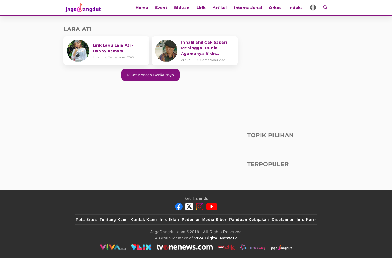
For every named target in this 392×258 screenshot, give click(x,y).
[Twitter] (189, 206)
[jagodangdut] (281, 247)
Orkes (276, 7)
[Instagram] (199, 206)
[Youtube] (211, 206)
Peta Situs (86, 219)
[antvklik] (226, 247)
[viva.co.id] (112, 247)
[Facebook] (179, 206)
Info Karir (306, 219)
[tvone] (184, 247)
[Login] (314, 7)
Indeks (297, 7)
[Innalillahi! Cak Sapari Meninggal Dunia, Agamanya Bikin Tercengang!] (195, 50)
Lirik (202, 7)
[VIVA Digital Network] (215, 238)
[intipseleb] (252, 247)
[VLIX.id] (141, 247)
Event (163, 7)
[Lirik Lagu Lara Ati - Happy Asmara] (106, 50)
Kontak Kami (144, 219)
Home (143, 7)
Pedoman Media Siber (204, 219)
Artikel (221, 7)
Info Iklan (169, 219)
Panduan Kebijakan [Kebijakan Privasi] (249, 219)
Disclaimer (283, 219)
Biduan (183, 7)
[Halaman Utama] (83, 7)
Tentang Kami (114, 219)
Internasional (249, 7)
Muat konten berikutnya (150, 74)
